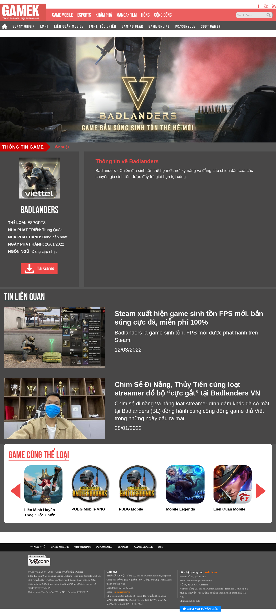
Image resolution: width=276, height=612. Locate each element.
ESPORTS (36, 223)
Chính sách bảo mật (190, 600)
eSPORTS (84, 14)
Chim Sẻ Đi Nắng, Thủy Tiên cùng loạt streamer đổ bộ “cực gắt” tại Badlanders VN (187, 389)
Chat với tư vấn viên (200, 609)
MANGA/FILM (126, 14)
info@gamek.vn (122, 591)
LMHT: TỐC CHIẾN (102, 25)
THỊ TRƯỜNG (82, 547)
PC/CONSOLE (185, 25)
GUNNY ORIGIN (24, 25)
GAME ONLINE (159, 25)
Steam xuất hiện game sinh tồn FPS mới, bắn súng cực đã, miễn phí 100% (189, 318)
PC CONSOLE (104, 546)
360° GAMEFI (211, 25)
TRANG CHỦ (37, 547)
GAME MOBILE (62, 14)
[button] (261, 491)
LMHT (44, 25)
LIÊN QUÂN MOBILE (69, 25)
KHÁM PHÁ (104, 14)
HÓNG (145, 14)
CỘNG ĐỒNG (163, 14)
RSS (160, 546)
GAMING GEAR (132, 25)
